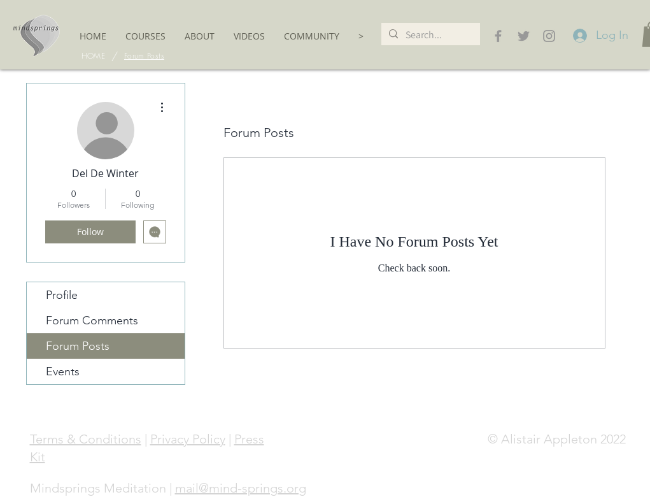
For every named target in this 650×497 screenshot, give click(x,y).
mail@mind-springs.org (240, 488)
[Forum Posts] (144, 56)
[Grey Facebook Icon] (498, 36)
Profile (62, 295)
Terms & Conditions (85, 439)
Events (63, 371)
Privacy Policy (187, 439)
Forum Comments (92, 320)
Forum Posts (78, 346)
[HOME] (93, 56)
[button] (145, 36)
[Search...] (429, 35)
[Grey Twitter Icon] (524, 36)
